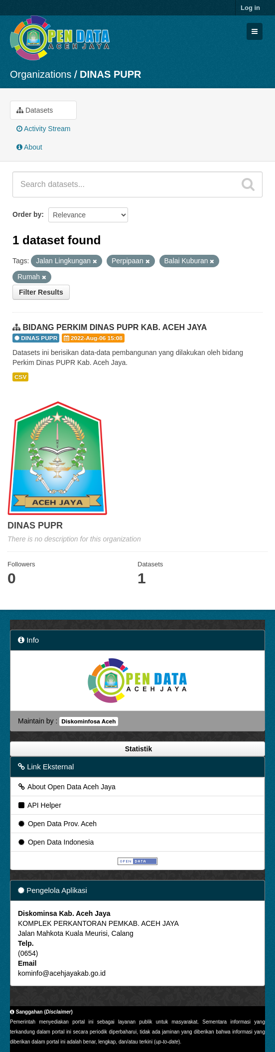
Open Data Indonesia (55, 842)
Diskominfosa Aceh (88, 721)
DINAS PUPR (110, 74)
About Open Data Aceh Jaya (66, 787)
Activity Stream (43, 129)
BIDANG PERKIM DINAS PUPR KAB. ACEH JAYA (114, 327)
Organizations (40, 74)
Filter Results (41, 292)
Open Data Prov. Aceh (57, 824)
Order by (26, 214)
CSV (20, 376)
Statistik (137, 749)
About (29, 147)
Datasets (34, 110)
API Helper (39, 805)
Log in (250, 7)
